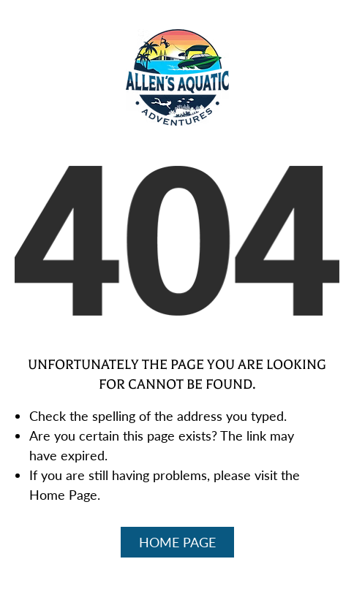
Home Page (177, 542)
